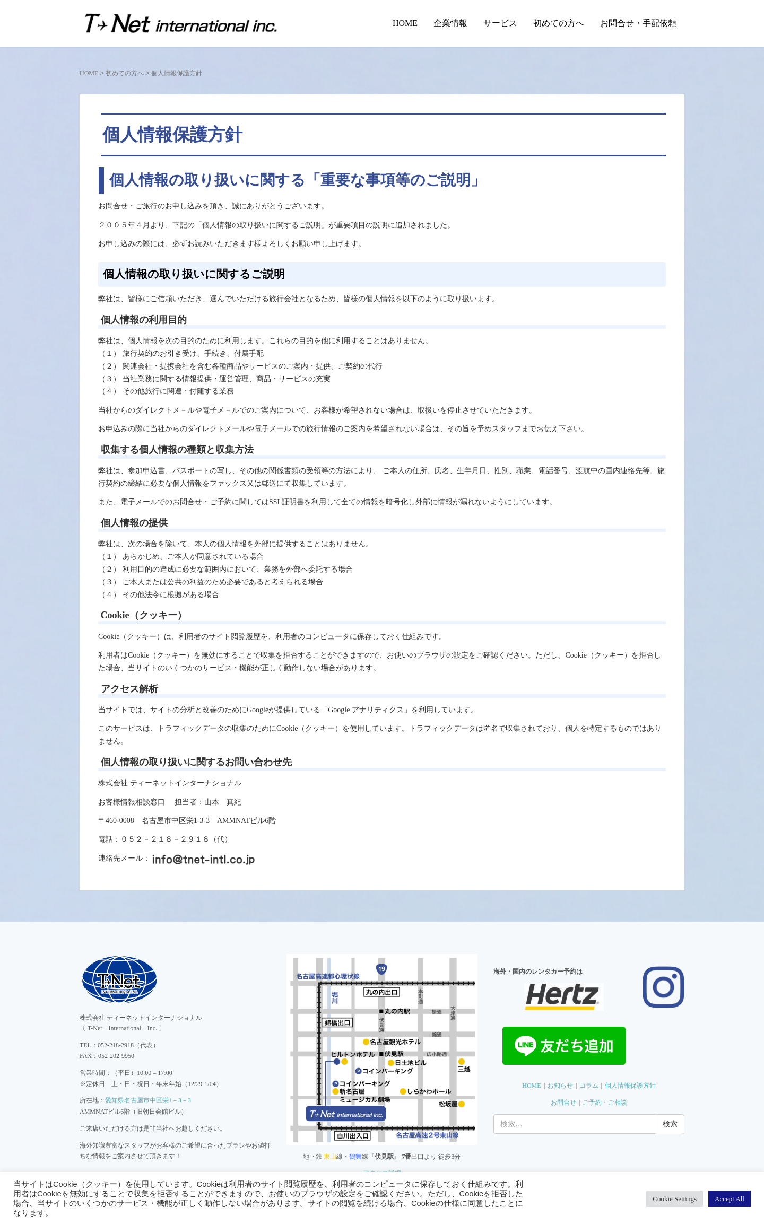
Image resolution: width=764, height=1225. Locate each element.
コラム (588, 1085)
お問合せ (563, 1102)
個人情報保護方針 (630, 1085)
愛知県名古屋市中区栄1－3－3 (148, 1100)
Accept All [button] (729, 1199)
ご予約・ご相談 (605, 1102)
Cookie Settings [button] (675, 1199)
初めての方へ (558, 23)
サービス (500, 23)
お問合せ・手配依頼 (638, 23)
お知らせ (560, 1085)
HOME (405, 23)
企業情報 (450, 23)
